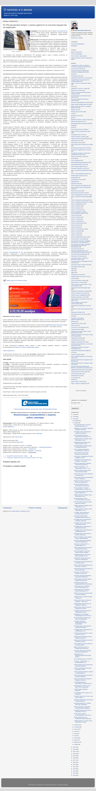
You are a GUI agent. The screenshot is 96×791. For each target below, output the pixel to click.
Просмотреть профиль (77, 37)
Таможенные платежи (77, 338)
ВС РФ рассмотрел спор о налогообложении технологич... (82, 499)
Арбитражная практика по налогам (80, 77)
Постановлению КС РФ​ (16, 252)
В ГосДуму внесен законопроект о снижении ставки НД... (83, 520)
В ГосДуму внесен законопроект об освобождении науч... (83, 530)
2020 (74, 753)
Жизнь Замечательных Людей (79, 129)
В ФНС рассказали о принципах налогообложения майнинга (82, 707)
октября (76, 724)
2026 (74, 414)
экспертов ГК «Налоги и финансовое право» (26, 347)
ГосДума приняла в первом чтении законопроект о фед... (83, 721)
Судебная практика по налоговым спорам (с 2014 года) (27, 457)
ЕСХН (72, 127)
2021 (74, 751)
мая (75, 735)
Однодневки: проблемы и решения (80, 291)
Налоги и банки (75, 215)
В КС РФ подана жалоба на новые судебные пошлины (83, 502)
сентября (76, 727)
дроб (72, 117)
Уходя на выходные (76, 354)
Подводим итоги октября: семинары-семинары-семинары (83, 429)
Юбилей (73, 379)
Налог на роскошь (76, 208)
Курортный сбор (75, 183)
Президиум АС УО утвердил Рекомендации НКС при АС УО (82, 615)
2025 (74, 416)
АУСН (72, 86)
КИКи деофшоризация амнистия (79, 162)
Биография (74, 45)
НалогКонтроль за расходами (78, 239)
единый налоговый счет (77, 121)
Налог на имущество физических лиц (81, 202)
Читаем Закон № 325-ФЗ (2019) (79, 371)
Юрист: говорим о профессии (78, 383)
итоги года (74, 158)
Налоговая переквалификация (79, 254)
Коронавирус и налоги (77, 179)
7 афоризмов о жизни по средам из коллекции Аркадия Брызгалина (80, 66)
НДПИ (72, 268)
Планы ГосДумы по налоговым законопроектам (79, 303)
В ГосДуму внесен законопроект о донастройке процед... (83, 626)
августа (76, 729)
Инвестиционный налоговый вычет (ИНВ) (82, 144)
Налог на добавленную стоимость (80, 194)
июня (75, 733)
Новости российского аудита (78, 280)
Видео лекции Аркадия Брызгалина (80, 104)
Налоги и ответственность (78, 229)
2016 (74, 762)
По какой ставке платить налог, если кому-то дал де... (83, 697)
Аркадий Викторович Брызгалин (54, 325)
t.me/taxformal (32, 449)
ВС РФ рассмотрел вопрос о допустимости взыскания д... (82, 485)
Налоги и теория (75, 235)
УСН (72, 352)
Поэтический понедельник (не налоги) (81, 305)
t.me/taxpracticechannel (45, 447)
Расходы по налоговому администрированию (77, 319)
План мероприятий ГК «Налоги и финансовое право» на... (82, 425)
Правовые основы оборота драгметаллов (82, 309)
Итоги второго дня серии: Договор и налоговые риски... (83, 562)
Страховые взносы (76, 329)
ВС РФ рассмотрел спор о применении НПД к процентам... (83, 718)
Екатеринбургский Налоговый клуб (80, 123)
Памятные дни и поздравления (79, 295)
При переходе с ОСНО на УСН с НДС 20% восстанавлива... (82, 686)
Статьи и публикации (76, 54)
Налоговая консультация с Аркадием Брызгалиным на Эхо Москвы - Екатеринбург (80, 245)
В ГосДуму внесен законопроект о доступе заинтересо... (83, 534)
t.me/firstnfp (38, 450)
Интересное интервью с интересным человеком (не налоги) (80, 154)
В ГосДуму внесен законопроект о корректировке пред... (83, 523)
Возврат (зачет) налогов (77, 111)
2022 (74, 749)
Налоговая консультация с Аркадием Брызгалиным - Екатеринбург (80, 241)
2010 (74, 775)
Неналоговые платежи (77, 274)
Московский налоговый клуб (78, 192)
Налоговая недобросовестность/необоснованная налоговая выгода (80, 251)
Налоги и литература (76, 221)
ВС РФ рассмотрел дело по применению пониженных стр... (82, 436)
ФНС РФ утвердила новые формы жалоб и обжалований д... (83, 537)
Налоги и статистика (76, 209)
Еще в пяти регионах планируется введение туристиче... (83, 679)
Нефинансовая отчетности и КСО (80, 276)
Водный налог (74, 109)
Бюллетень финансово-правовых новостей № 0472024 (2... (82, 464)
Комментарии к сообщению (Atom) (21, 511)
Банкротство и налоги (76, 90)
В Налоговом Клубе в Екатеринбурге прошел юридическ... (83, 478)
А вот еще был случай (77, 68)
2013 (74, 768)
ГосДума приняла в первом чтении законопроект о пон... (83, 509)
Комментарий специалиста (78, 175)
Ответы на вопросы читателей (79, 293)
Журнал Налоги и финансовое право (80, 131)
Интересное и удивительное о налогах (81, 149)
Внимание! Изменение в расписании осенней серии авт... (83, 700)
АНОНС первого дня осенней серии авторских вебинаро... (83, 665)
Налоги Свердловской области (79, 237)
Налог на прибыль (76, 206)
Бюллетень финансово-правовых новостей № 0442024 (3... (82, 651)
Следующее (7, 508)
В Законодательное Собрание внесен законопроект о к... (82, 590)
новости (73, 278)
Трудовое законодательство (78, 342)
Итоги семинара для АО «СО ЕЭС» (83, 659)
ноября (76, 422)
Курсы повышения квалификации (79, 185)
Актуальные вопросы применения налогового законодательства (80, 71)
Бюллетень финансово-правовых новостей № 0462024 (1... (82, 541)
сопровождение (37, 415)
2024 (74, 418)
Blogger (66, 784)
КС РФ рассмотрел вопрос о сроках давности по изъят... (83, 633)
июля (75, 731)
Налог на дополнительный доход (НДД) (81, 196)
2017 (74, 760)
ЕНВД (72, 125)
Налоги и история (75, 219)
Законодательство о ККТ (77, 134)
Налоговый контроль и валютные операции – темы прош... (82, 601)
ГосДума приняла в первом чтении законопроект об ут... (83, 495)
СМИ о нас (74, 325)
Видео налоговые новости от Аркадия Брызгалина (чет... (81, 647)
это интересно (75, 377)
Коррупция (10, 457)
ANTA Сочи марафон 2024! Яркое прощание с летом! (82, 669)
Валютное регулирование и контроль (80, 102)
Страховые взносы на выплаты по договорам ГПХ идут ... (83, 711)
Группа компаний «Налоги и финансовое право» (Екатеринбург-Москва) (36, 409)
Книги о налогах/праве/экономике (80, 173)
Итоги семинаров (75, 160)
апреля (76, 738)
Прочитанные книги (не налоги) (79, 314)
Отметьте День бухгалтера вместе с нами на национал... (83, 569)
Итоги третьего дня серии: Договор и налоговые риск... (83, 474)
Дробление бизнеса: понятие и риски (80, 119)
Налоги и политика (76, 231)
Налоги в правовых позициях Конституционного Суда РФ (78, 212)
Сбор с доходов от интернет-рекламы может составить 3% (82, 488)
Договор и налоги (75, 115)
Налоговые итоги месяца (77, 256)
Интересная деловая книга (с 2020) (80, 147)
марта (76, 740)
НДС (72, 270)
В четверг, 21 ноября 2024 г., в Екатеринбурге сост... (82, 544)
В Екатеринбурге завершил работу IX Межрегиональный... (83, 446)
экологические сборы (76, 373)
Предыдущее (62, 508)
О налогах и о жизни (18, 9)
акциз (72, 74)
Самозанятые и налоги (77, 323)
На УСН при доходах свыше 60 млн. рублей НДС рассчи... (83, 492)
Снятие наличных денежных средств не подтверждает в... (83, 672)
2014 (74, 766)
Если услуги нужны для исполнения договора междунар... (83, 676)
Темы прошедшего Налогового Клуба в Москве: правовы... (82, 551)
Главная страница (34, 508)
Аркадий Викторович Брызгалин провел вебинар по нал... (82, 555)
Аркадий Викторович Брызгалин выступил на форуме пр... (82, 558)
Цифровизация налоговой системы (80, 369)
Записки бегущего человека (78, 136)
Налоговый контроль (76, 266)
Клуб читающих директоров (78, 166)
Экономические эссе (76, 375)
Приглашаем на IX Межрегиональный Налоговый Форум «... (82, 655)
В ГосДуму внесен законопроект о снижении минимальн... (83, 432)
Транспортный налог (76, 340)
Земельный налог (75, 140)
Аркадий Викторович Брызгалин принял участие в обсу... (82, 443)
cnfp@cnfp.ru (10, 426)
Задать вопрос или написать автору (15, 280)
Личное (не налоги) (76, 190)
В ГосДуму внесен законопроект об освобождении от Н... (83, 630)
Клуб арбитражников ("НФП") (78, 164)
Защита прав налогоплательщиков (80, 138)
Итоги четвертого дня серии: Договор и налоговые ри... (81, 453)
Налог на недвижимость (77, 204)
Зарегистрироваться (9, 350)
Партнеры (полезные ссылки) (78, 297)
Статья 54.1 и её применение (78, 327)
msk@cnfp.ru (39, 433)
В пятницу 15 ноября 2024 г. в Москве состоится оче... (81, 572)
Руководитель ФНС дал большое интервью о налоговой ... (82, 460)
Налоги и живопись (76, 217)
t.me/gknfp (29, 445)
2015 (74, 764)
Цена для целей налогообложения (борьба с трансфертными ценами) (80, 367)
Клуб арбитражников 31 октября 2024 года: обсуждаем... (82, 704)
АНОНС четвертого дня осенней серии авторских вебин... (82, 471)
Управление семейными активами (80, 350)
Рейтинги (73, 321)
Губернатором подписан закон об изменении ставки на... (82, 604)
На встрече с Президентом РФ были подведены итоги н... (83, 457)
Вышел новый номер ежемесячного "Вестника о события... (83, 565)
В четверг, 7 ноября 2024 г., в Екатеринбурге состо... (81, 662)
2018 (74, 758)
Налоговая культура (76, 248)
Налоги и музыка (75, 227)
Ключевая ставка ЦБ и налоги (79, 168)
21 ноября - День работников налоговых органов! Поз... (81, 513)
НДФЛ (72, 272)
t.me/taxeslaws (32, 452)
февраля (76, 742)
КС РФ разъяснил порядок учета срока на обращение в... (82, 618)
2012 (74, 771)
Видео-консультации (76, 52)
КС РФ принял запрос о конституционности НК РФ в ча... (83, 714)
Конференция (74, 177)
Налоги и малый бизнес (77, 223)
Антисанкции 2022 (76, 76)
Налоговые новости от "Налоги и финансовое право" (79, 258)
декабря (76, 420)
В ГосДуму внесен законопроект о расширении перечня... (83, 527)
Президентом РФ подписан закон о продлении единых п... (83, 637)
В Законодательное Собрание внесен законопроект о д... (82, 586)
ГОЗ (72, 113)
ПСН (72, 316)
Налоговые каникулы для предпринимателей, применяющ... (83, 583)
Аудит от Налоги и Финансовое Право (81, 83)
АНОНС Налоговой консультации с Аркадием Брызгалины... (83, 548)
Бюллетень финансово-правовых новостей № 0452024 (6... (82, 576)
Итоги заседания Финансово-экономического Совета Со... (82, 450)
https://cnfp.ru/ (19, 437)
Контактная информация (77, 43)
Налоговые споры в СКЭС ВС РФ (79, 264)
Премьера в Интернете (77, 312)
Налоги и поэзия (75, 233)
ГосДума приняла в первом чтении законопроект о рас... (83, 439)
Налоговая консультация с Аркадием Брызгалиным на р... (82, 516)
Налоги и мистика (75, 225)
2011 (74, 773)
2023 (74, 747)
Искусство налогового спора (78, 156)
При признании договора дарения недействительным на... (83, 579)
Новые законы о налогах (77, 282)
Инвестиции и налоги (76, 142)
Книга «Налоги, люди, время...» (79, 56)
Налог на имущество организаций (80, 200)
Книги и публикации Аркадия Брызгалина (82, 170)
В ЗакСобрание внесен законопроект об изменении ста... (83, 683)
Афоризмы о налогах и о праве (79, 88)
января (76, 744)
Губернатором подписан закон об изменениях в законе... (82, 608)
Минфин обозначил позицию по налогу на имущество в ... (82, 481)
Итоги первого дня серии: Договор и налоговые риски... (83, 644)
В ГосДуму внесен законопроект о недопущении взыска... (83, 611)
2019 (74, 755)
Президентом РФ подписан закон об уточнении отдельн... (83, 640)
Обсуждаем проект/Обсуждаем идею (80, 287)
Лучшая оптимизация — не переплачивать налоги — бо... (82, 467)
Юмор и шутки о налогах (77, 381)
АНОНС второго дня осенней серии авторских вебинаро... (83, 593)
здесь (16, 440)
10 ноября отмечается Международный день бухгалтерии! (80, 622)
